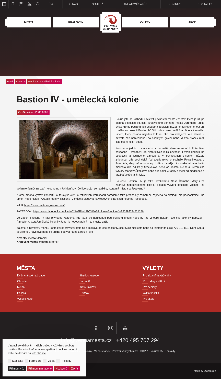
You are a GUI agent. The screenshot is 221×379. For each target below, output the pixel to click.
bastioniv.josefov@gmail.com (125, 227)
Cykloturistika (151, 293)
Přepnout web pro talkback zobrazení (4, 4)
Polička (21, 293)
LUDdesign (210, 371)
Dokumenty (156, 351)
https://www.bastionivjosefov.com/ (44, 205)
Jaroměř (42, 238)
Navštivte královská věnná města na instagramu (21, 4)
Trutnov (84, 293)
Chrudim (22, 281)
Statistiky (17, 360)
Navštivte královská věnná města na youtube (29, 4)
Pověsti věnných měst (125, 351)
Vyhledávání (38, 4)
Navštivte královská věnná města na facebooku (12, 4)
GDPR (144, 351)
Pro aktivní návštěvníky (157, 275)
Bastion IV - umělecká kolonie (44, 81)
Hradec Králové (89, 275)
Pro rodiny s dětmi (154, 281)
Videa (51, 360)
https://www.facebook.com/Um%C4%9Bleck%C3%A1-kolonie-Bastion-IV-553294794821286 (88, 211)
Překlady (66, 360)
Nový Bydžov (88, 287)
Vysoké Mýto (25, 298)
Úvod (10, 81)
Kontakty (170, 351)
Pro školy (148, 298)
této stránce (39, 353)
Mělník (21, 287)
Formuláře (35, 360)
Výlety (152, 268)
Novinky (20, 81)
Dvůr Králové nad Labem (32, 275)
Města (26, 268)
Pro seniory (150, 287)
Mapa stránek (102, 351)
